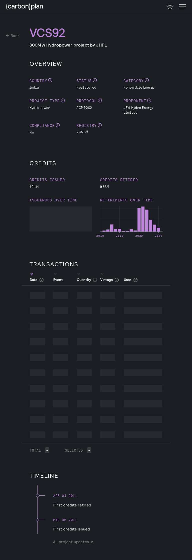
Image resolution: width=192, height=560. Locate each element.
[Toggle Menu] (182, 7)
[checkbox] (170, 7)
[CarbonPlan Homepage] (25, 7)
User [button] (131, 279)
